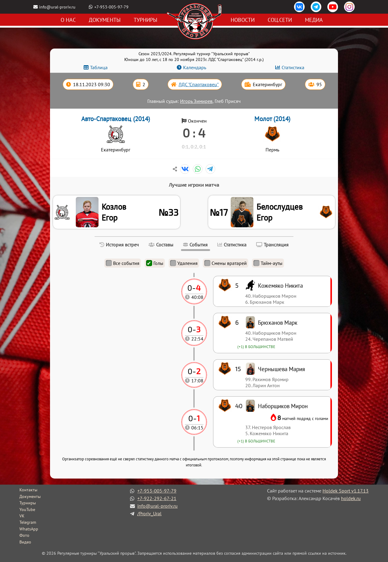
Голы (154, 263)
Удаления (184, 263)
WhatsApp (28, 529)
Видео (25, 542)
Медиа (314, 19)
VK (22, 516)
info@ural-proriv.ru (57, 7)
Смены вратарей (225, 263)
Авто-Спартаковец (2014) (115, 119)
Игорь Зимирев (196, 101)
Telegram (27, 522)
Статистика (293, 67)
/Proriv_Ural (149, 513)
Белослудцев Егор (279, 212)
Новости (243, 19)
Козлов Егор (114, 212)
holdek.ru (351, 498)
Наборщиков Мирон (283, 406)
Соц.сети (280, 19)
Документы (105, 19)
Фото (24, 535)
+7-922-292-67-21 (156, 498)
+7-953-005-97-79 (111, 7)
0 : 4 (194, 132)
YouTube (27, 509)
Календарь (194, 67)
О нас (68, 19)
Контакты (28, 490)
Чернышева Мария (281, 369)
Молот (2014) (272, 119)
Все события (122, 263)
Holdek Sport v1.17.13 (346, 491)
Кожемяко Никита (280, 285)
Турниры (145, 19)
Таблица (99, 67)
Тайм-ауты (268, 263)
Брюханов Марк (277, 322)
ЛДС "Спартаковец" (199, 84)
